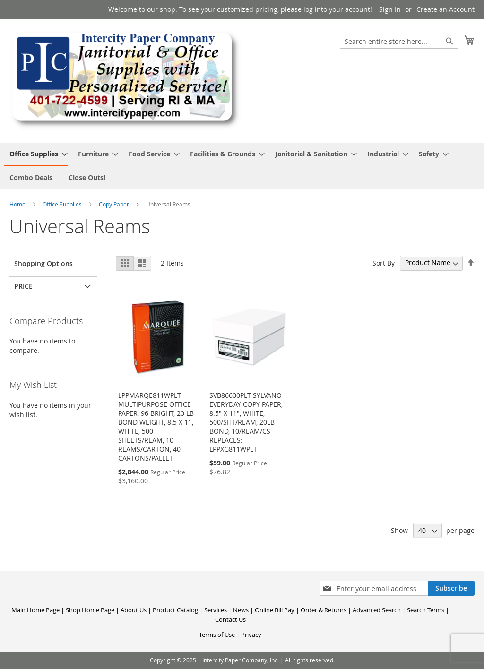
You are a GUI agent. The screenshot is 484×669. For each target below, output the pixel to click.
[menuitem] (36, 154)
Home (18, 204)
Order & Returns (323, 610)
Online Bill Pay (274, 610)
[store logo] (125, 80)
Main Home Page (35, 610)
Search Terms (425, 610)
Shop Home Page (90, 610)
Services (215, 610)
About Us (134, 610)
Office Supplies (63, 204)
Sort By (383, 262)
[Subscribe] (451, 588)
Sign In (390, 9)
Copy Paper (114, 204)
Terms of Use (217, 634)
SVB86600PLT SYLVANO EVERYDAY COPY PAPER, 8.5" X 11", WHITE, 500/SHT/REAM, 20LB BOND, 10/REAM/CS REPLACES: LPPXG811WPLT (246, 422)
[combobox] (399, 41)
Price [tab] (23, 286)
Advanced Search (377, 610)
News (241, 610)
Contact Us (230, 619)
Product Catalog (175, 610)
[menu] (242, 166)
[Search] (449, 41)
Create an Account (445, 9)
